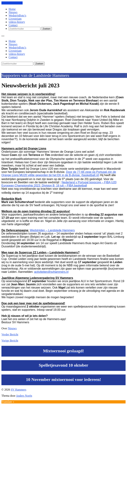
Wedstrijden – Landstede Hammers (52, 230)
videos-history (17, 21)
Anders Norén (24, 395)
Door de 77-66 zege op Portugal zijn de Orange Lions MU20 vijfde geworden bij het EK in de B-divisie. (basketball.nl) (58, 173)
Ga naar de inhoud (12, 2)
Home (12, 9)
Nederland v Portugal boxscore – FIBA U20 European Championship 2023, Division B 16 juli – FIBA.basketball (58, 184)
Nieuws (13, 12)
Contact (13, 25)
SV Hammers (9, 67)
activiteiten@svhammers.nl (51, 271)
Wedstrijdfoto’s (17, 15)
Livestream (15, 18)
